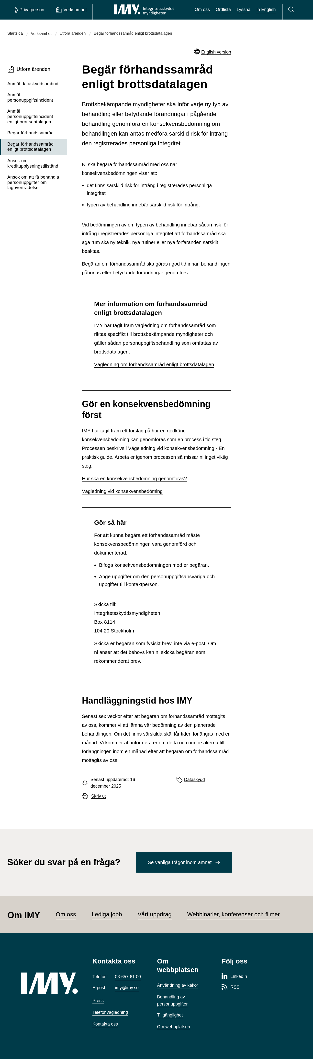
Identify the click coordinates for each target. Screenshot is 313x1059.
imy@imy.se (127, 987)
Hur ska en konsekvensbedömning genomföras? (134, 478)
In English (266, 9)
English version (216, 52)
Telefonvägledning (110, 1012)
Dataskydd (194, 779)
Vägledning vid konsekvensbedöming (122, 491)
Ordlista (223, 9)
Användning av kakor (177, 985)
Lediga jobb (107, 914)
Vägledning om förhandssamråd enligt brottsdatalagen (154, 364)
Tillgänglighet (170, 1015)
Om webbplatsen (173, 1026)
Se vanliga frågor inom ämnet (180, 862)
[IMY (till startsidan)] (49, 983)
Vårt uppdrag (155, 914)
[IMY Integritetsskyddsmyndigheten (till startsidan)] (144, 10)
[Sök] (292, 10)
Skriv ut (98, 796)
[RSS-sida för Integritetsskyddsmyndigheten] (230, 987)
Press (98, 1000)
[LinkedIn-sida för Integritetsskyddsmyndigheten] (234, 976)
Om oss (202, 9)
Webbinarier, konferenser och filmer (233, 914)
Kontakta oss (105, 1024)
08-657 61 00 (128, 976)
